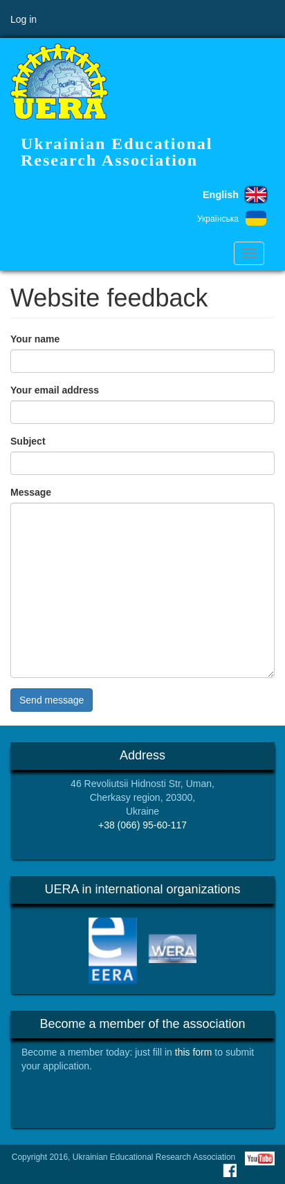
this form (193, 1052)
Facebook (230, 1170)
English (221, 194)
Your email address (54, 390)
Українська (218, 219)
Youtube (260, 1158)
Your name (34, 338)
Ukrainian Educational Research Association (116, 152)
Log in (23, 19)
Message (30, 492)
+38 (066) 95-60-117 (142, 825)
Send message (51, 700)
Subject (28, 441)
